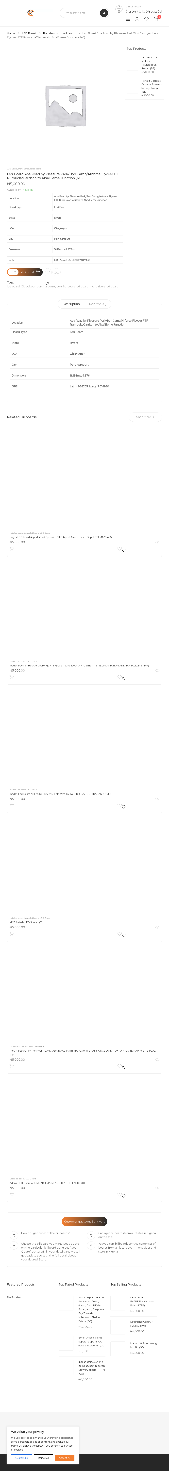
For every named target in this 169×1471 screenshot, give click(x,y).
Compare (56, 272)
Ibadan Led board (18, 662)
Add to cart (27, 272)
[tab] (71, 304)
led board (13, 286)
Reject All (43, 1457)
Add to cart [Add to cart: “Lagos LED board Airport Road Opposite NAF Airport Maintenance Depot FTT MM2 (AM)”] (12, 550)
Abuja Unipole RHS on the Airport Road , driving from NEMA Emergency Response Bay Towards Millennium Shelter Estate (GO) (91, 1310)
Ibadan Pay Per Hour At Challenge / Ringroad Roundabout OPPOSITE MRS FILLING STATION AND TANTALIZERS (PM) (79, 666)
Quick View (157, 543)
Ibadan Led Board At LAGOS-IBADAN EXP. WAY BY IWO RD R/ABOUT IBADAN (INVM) (60, 794)
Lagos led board (31, 533)
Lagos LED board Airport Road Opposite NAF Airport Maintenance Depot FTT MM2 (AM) (61, 537)
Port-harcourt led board (59, 33)
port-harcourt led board (72, 286)
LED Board (29, 33)
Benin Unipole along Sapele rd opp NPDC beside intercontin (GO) (91, 1342)
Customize (21, 1457)
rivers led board (108, 286)
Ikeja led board (16, 533)
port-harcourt (46, 286)
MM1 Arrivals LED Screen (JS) (26, 922)
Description (71, 304)
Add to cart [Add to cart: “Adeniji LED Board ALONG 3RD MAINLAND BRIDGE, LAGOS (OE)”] (12, 1196)
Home (11, 33)
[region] (43, 1445)
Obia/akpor (28, 286)
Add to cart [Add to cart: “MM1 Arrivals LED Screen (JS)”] (12, 935)
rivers (93, 286)
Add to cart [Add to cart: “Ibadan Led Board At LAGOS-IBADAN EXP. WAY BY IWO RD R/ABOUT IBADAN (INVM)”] (12, 807)
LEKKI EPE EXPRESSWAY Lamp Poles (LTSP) (142, 1302)
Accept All (64, 1457)
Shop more (145, 417)
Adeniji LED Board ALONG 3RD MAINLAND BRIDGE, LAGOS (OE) (48, 1183)
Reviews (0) (97, 304)
